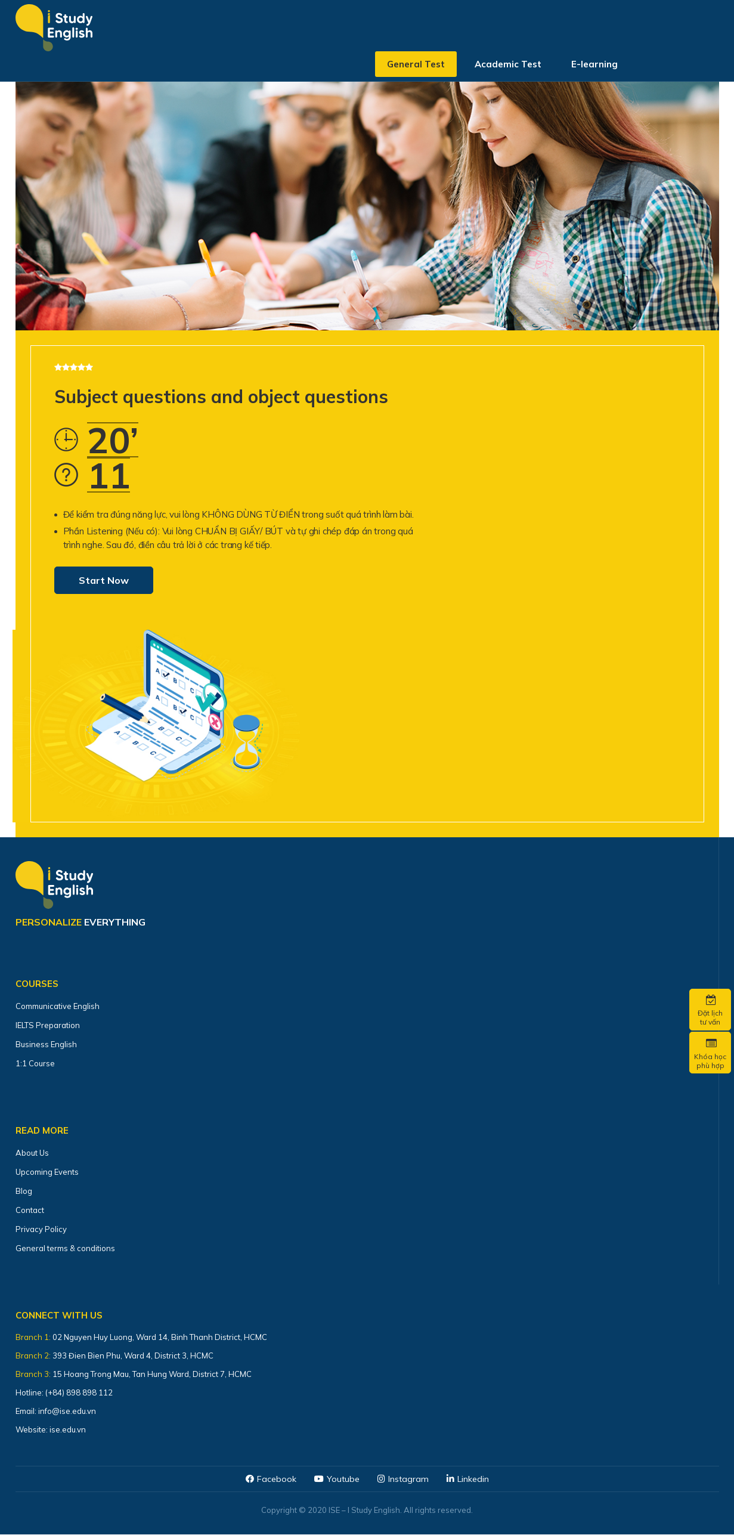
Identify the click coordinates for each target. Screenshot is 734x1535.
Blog (24, 1191)
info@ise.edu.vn (67, 1411)
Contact (30, 1210)
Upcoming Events (47, 1172)
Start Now (104, 580)
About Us (32, 1153)
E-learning (594, 68)
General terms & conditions (65, 1248)
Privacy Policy (41, 1229)
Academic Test (508, 68)
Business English (46, 1044)
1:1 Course (35, 1063)
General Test (416, 68)
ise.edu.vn (67, 1429)
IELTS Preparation (48, 1025)
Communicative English (58, 1006)
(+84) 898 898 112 (79, 1392)
